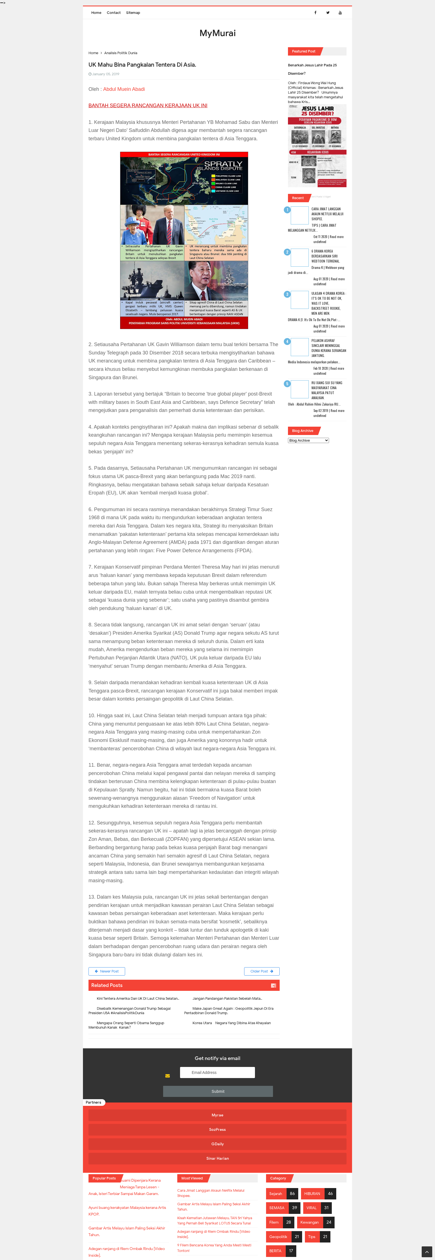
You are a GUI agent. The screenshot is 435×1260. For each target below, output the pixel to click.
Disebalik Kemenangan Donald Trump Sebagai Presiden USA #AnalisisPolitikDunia (129, 1012)
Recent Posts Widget (319, 196)
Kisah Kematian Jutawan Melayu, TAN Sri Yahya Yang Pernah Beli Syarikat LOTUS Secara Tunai (215, 1171)
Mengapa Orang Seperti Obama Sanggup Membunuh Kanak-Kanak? (126, 1026)
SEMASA (278, 1148)
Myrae (119, 1102)
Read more (336, 236)
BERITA (276, 1191)
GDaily (248, 1102)
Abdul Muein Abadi (124, 89)
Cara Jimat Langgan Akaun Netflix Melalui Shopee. (327, 213)
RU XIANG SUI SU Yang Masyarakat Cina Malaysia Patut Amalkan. (327, 390)
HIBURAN (316, 1134)
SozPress (183, 1102)
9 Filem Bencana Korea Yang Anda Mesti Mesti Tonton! (212, 1208)
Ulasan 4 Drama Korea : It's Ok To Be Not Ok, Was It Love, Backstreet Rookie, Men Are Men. (329, 303)
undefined (319, 241)
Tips (316, 1177)
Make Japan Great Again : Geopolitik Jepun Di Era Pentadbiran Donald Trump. (229, 1012)
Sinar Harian (312, 1102)
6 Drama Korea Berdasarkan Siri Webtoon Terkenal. (326, 256)
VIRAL (315, 1148)
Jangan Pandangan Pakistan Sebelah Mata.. (227, 1000)
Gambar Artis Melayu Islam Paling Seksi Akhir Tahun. (217, 1152)
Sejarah (277, 1134)
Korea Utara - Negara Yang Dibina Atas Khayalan (232, 1024)
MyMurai (217, 1244)
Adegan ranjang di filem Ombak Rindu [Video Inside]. (216, 1191)
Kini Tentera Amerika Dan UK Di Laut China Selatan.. (138, 1000)
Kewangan (312, 1163)
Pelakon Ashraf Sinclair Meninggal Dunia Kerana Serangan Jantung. (329, 348)
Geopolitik (280, 1177)
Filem (274, 1163)
